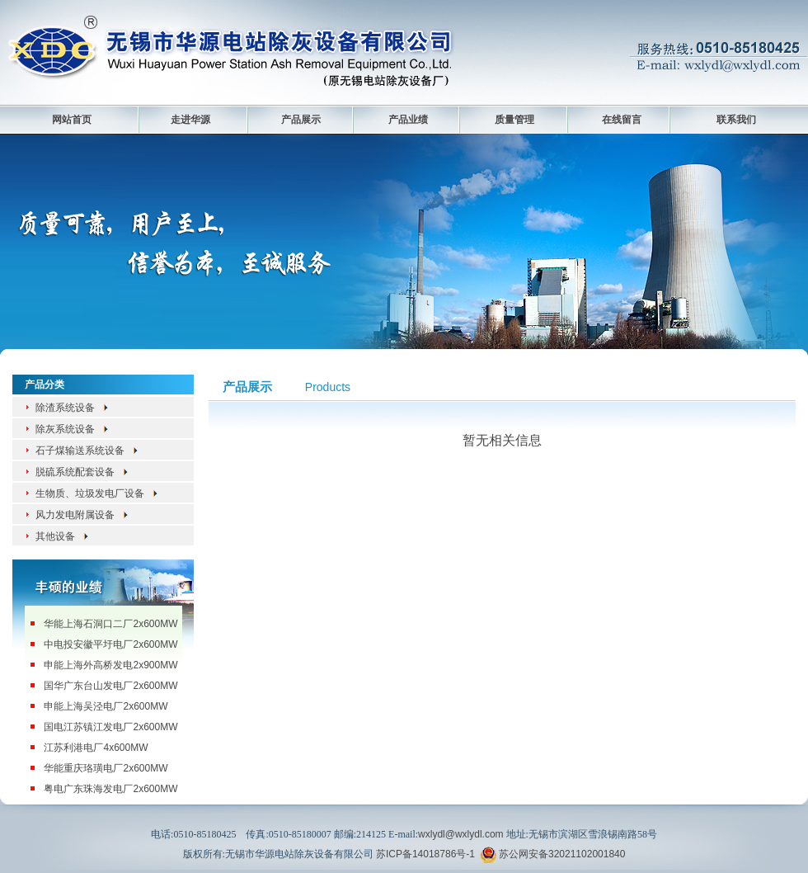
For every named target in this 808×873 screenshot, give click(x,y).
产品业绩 (408, 119)
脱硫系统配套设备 (82, 472)
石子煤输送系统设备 (87, 450)
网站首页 (72, 119)
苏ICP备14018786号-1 (425, 854)
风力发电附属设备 (82, 515)
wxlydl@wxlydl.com (461, 834)
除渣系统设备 (72, 407)
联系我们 (736, 119)
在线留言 (621, 119)
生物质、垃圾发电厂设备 (97, 493)
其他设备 (62, 536)
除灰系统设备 (72, 429)
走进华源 (190, 119)
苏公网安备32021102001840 (562, 854)
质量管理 (514, 119)
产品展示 (301, 119)
